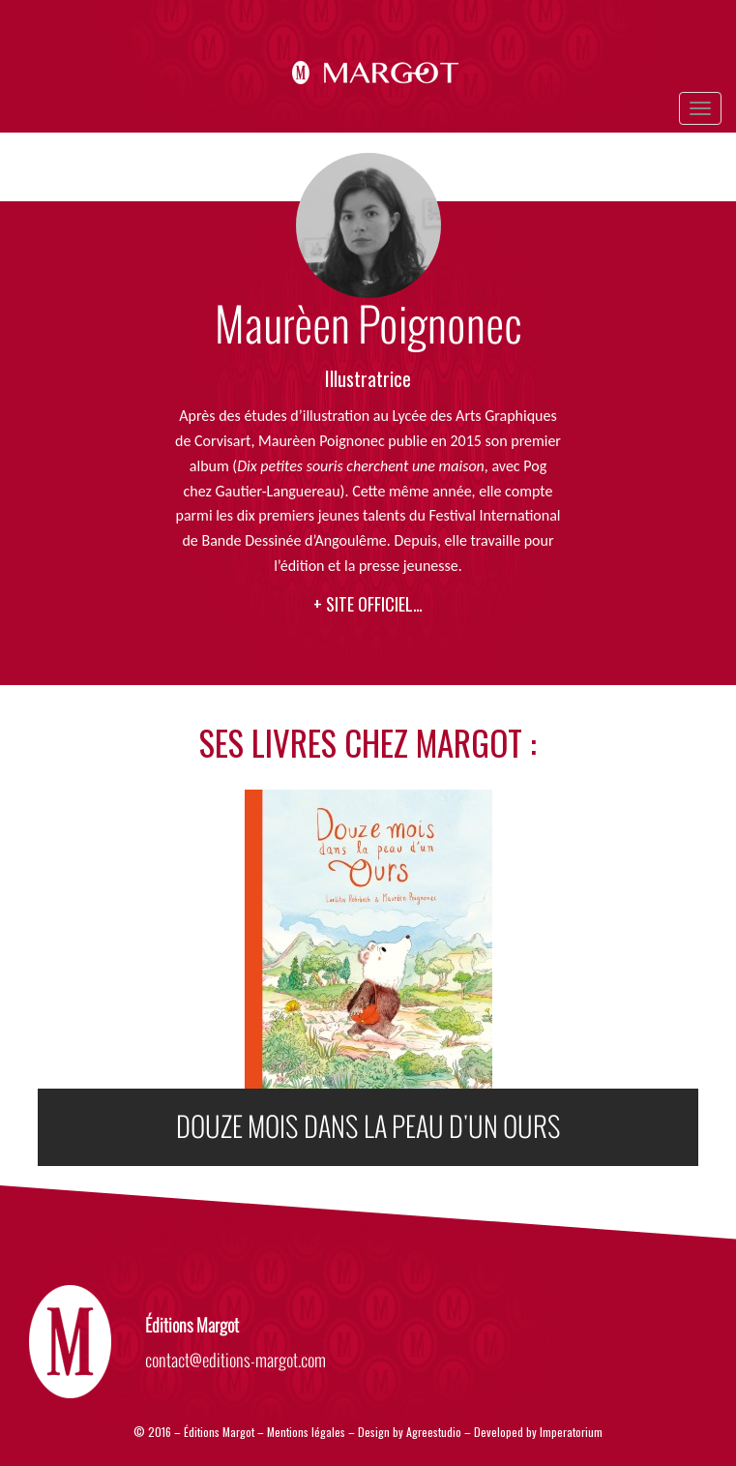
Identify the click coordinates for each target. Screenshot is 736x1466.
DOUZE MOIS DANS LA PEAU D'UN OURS (368, 1127)
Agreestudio (435, 1431)
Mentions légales (306, 1431)
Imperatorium (571, 1431)
